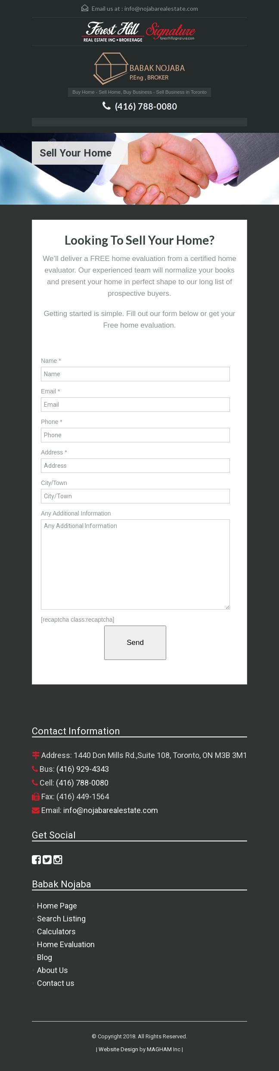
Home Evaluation (66, 944)
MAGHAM (159, 1049)
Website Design (118, 1049)
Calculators (56, 931)
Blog (44, 957)
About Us (52, 970)
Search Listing (61, 918)
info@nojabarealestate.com (161, 8)
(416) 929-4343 (82, 768)
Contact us (55, 983)
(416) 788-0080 (146, 106)
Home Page (57, 905)
